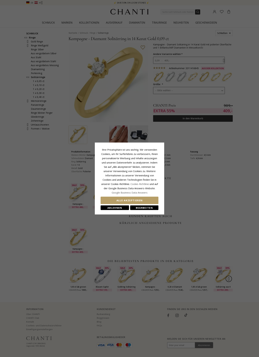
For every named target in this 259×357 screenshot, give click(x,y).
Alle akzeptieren (129, 200)
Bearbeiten (144, 207)
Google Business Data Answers (130, 192)
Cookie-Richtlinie (139, 184)
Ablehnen (114, 207)
